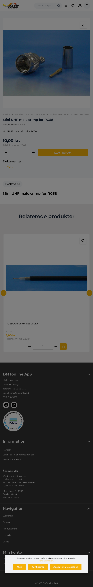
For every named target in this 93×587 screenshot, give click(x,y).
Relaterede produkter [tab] (46, 216)
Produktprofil (10, 528)
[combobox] (45, 6)
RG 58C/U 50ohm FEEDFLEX (22, 323)
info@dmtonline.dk (20, 393)
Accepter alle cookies (65, 570)
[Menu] (66, 5)
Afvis (19, 570)
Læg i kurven (63, 152)
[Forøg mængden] (33, 152)
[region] (46, 63)
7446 (10, 167)
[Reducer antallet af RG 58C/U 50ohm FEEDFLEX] (29, 346)
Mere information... (46, 564)
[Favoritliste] (73, 5)
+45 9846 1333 (18, 388)
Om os (6, 522)
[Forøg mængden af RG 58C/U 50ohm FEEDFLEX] (56, 346)
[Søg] (59, 6)
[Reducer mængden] (6, 152)
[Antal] (19, 152)
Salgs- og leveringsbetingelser (18, 454)
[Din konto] (80, 5)
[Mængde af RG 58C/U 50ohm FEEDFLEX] (43, 346)
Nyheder (7, 535)
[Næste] (89, 293)
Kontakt (7, 450)
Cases (6, 541)
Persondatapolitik (12, 459)
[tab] (12, 184)
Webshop (8, 515)
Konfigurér (37, 570)
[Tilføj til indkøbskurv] (63, 346)
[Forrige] (3, 293)
